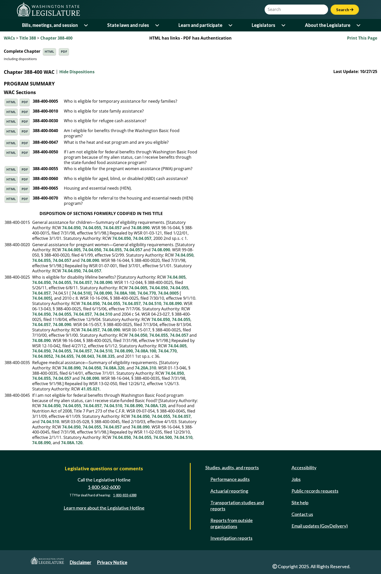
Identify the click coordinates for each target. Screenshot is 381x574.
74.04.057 (112, 227)
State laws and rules (128, 25)
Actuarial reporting (229, 491)
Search (344, 9)
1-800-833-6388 (124, 495)
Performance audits (230, 479)
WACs (9, 38)
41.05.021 (90, 389)
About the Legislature (327, 25)
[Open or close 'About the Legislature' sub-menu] (359, 25)
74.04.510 (81, 293)
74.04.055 (92, 227)
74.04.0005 (168, 293)
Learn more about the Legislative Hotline (104, 508)
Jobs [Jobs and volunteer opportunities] (296, 479)
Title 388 (27, 38)
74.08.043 (85, 356)
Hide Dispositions (77, 72)
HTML (49, 51)
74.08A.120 (155, 405)
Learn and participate (200, 25)
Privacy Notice (112, 562)
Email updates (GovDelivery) (320, 526)
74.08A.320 (113, 368)
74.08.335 (105, 356)
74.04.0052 (42, 356)
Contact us (302, 514)
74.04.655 (64, 356)
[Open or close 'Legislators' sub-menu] (284, 25)
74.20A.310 (145, 368)
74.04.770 (146, 293)
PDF (64, 51)
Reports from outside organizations (231, 523)
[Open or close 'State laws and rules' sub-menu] (157, 25)
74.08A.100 (124, 293)
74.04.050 (71, 227)
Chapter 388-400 (56, 38)
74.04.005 (71, 250)
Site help (300, 502)
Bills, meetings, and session (50, 25)
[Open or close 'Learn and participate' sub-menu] (231, 25)
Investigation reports (231, 538)
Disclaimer (80, 562)
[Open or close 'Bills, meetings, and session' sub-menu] (86, 25)
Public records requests (315, 491)
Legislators (263, 25)
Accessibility (304, 467)
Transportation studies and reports (237, 505)
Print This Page (362, 38)
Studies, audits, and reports (232, 467)
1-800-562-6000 (104, 487)
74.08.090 (140, 227)
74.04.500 (162, 437)
